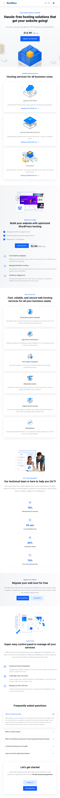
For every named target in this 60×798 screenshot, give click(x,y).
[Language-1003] (54, 3)
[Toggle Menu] (4, 3)
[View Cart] (45, 3)
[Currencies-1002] (49, 3)
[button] (30, 719)
